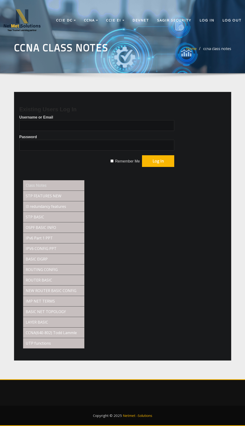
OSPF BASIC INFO (41, 227)
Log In (206, 20)
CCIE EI (115, 20)
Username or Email (36, 117)
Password (28, 137)
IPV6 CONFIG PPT (41, 248)
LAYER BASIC (37, 322)
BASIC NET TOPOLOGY (46, 311)
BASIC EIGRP (37, 259)
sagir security (174, 20)
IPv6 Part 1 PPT (39, 238)
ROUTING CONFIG (42, 269)
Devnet (140, 20)
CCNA (91, 20)
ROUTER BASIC (39, 280)
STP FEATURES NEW (43, 196)
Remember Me (127, 161)
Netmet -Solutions (137, 415)
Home (191, 48)
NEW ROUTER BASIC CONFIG (51, 290)
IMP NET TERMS (40, 301)
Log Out (231, 20)
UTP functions (38, 343)
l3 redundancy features (46, 206)
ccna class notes (217, 48)
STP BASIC (35, 217)
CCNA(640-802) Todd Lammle (51, 332)
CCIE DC (66, 20)
